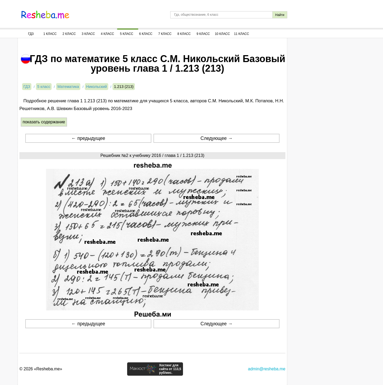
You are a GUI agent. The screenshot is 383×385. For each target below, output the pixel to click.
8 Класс (184, 34)
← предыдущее (88, 138)
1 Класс (50, 34)
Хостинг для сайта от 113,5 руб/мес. (170, 369)
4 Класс (107, 34)
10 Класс (222, 34)
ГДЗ (31, 34)
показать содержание (44, 122)
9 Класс (203, 34)
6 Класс (145, 34)
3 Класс (88, 34)
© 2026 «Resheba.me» (40, 369)
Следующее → (217, 138)
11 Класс (241, 34)
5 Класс (126, 34)
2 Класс (69, 34)
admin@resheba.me (266, 369)
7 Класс (165, 34)
